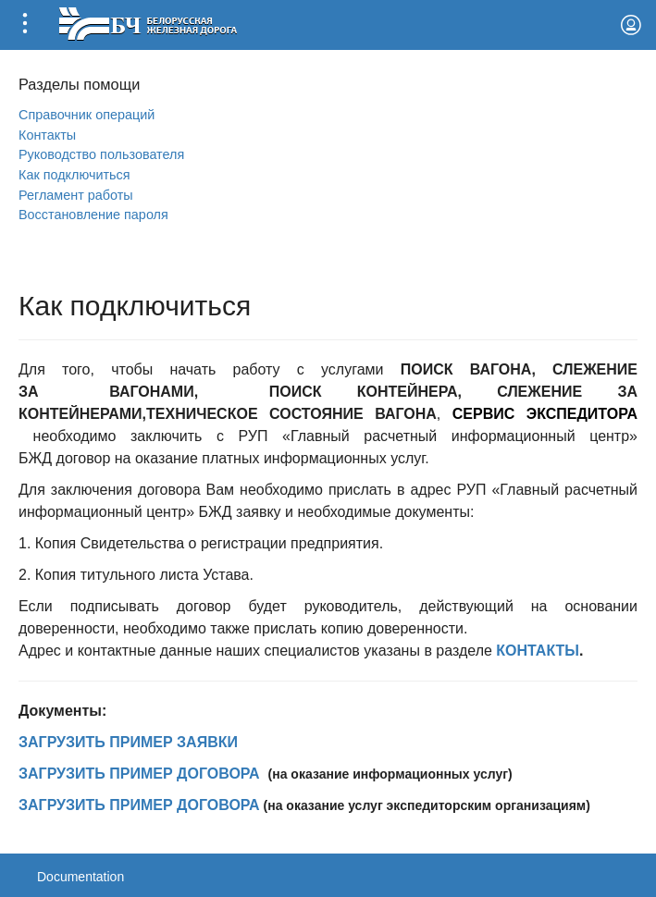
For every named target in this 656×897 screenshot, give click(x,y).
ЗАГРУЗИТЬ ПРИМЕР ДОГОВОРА (139, 773)
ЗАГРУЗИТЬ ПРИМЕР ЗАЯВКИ (128, 742)
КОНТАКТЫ (537, 650)
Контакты (47, 135)
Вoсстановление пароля (93, 214)
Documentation (80, 876)
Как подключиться (74, 174)
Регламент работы (76, 195)
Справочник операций (87, 114)
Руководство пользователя (101, 154)
